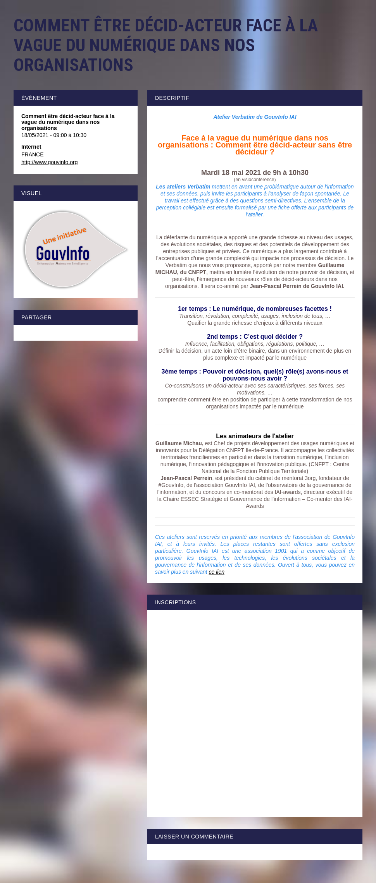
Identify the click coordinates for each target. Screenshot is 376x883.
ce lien (216, 572)
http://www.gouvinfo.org (49, 162)
